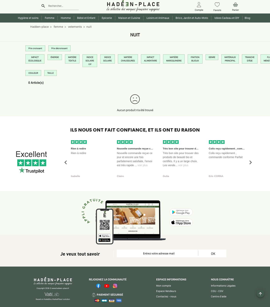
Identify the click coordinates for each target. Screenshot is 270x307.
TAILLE (50, 73)
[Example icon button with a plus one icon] (260, 293)
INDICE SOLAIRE (107, 59)
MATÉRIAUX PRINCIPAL (230, 59)
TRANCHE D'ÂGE (249, 59)
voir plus (143, 165)
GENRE (212, 57)
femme (58, 27)
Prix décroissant (59, 48)
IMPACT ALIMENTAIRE (150, 59)
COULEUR (33, 73)
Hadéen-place (39, 27)
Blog (246, 18)
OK (213, 254)
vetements (75, 27)
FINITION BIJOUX (195, 59)
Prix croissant (35, 48)
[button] (65, 162)
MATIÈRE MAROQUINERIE (174, 59)
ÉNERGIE (55, 57)
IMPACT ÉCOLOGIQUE (34, 59)
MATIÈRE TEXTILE (72, 59)
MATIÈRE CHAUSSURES (128, 59)
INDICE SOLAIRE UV (90, 60)
